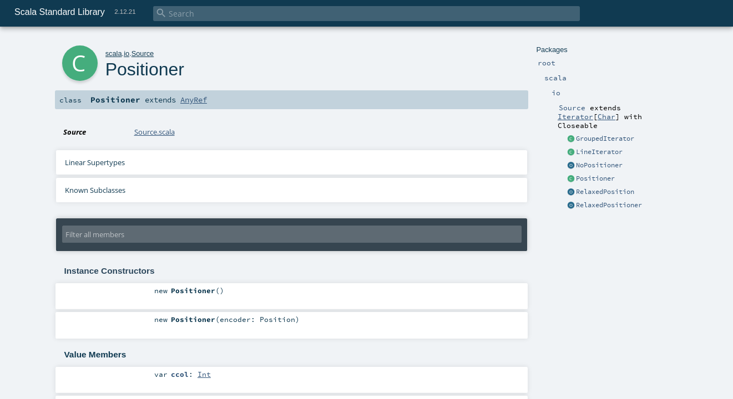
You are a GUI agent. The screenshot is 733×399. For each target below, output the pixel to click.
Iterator (575, 116)
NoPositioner (599, 165)
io (126, 53)
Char (606, 116)
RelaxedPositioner (609, 205)
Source (143, 53)
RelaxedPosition (605, 192)
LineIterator (599, 152)
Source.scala (154, 132)
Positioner (595, 178)
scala (113, 53)
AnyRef (193, 100)
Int (204, 374)
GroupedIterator (605, 138)
